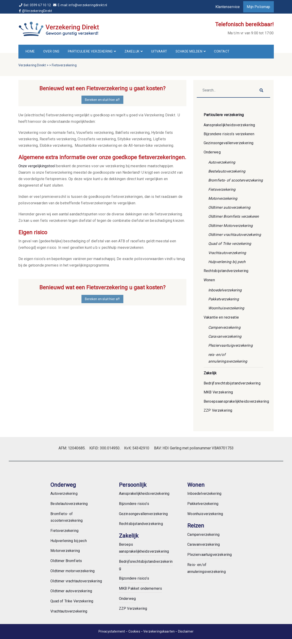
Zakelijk (131, 51)
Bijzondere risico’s (134, 503)
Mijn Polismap (258, 7)
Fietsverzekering (222, 189)
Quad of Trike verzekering (229, 243)
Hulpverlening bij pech (227, 262)
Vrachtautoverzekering (227, 253)
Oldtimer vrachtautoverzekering (234, 234)
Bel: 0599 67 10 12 (35, 5)
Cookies (134, 631)
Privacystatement (111, 631)
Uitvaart (159, 51)
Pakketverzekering (223, 299)
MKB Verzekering (218, 392)
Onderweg (212, 152)
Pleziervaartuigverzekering (230, 345)
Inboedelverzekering (225, 290)
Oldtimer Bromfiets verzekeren (233, 216)
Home (30, 51)
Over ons (51, 51)
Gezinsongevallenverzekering (229, 143)
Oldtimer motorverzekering (72, 571)
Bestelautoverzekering (227, 171)
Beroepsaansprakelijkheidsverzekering (236, 401)
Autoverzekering (221, 162)
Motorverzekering (222, 198)
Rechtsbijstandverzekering (226, 271)
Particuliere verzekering (90, 51)
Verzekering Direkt (32, 65)
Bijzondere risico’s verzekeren (229, 134)
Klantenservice (227, 7)
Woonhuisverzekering (226, 308)
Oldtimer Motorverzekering (230, 225)
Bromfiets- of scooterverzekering (235, 180)
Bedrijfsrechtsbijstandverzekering (232, 383)
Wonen (209, 280)
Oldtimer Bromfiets (66, 561)
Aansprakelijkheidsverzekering (229, 125)
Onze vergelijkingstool (36, 166)
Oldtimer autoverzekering (229, 207)
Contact (222, 51)
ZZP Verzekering (218, 410)
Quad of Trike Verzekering (71, 601)
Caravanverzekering (225, 336)
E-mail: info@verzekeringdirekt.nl (80, 5)
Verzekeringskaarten (159, 631)
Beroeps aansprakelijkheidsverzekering (144, 548)
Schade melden (189, 51)
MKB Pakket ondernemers (140, 588)
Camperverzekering (224, 327)
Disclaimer (186, 631)
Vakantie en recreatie (221, 317)
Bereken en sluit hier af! (102, 100)
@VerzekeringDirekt (36, 11)
